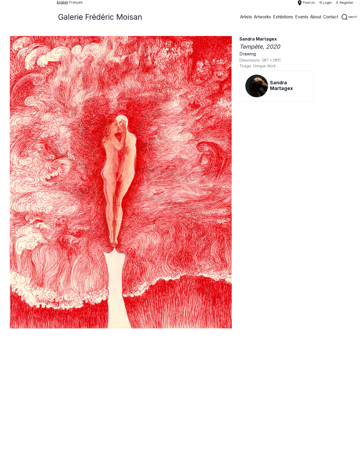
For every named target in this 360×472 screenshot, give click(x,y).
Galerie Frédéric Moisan (100, 17)
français (76, 2)
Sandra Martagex (258, 39)
